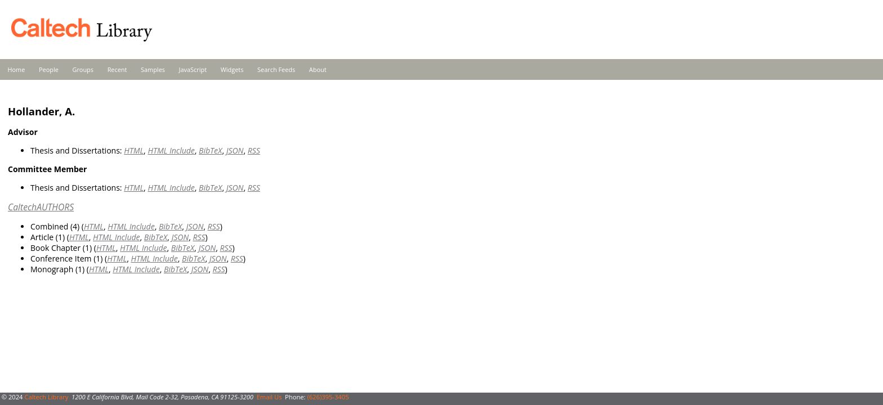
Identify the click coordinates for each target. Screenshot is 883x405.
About (318, 69)
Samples (153, 69)
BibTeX (210, 150)
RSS (254, 150)
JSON (235, 150)
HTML (134, 150)
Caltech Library (46, 397)
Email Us (269, 397)
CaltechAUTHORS (41, 207)
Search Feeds (276, 69)
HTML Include (171, 150)
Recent (117, 69)
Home (16, 69)
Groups (82, 69)
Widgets (232, 69)
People (49, 69)
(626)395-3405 (328, 397)
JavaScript (193, 69)
